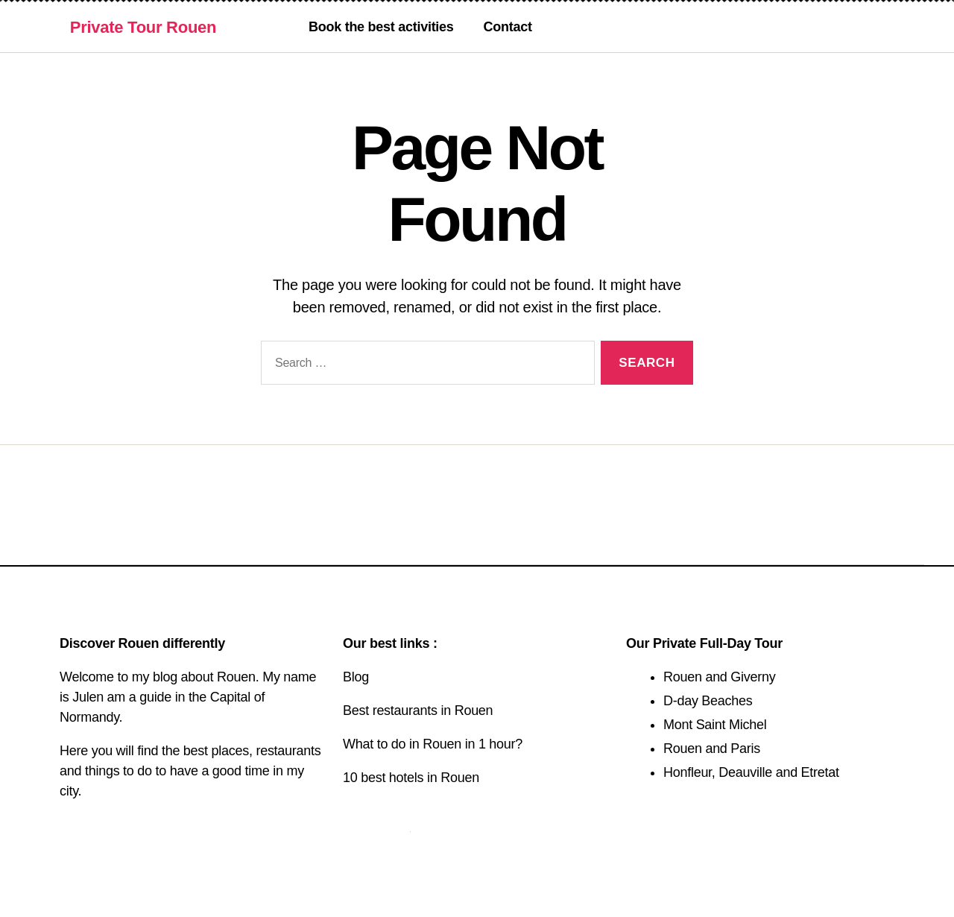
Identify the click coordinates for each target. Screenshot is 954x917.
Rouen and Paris (711, 748)
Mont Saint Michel (714, 724)
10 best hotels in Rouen (411, 777)
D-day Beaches (708, 700)
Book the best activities (381, 26)
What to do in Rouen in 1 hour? (432, 744)
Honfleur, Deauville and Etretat (751, 772)
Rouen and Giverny (719, 676)
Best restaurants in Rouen (418, 710)
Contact (508, 26)
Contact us (376, 826)
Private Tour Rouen (143, 27)
